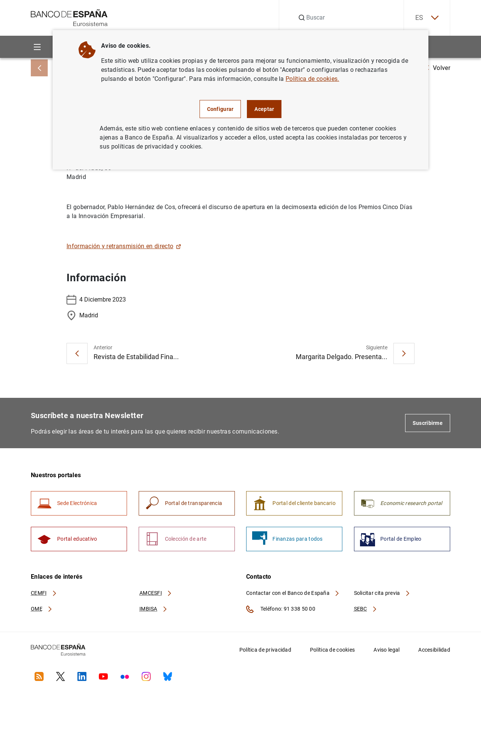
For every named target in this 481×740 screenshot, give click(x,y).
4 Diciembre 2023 (96, 300)
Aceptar (264, 109)
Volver (437, 67)
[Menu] (37, 47)
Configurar (220, 109)
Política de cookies (332, 650)
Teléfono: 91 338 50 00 (280, 609)
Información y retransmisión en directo (124, 246)
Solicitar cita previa (382, 593)
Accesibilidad (434, 650)
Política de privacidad (265, 650)
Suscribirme (428, 423)
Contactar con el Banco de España (293, 593)
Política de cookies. (312, 78)
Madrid (82, 315)
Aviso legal (386, 650)
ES (427, 18)
